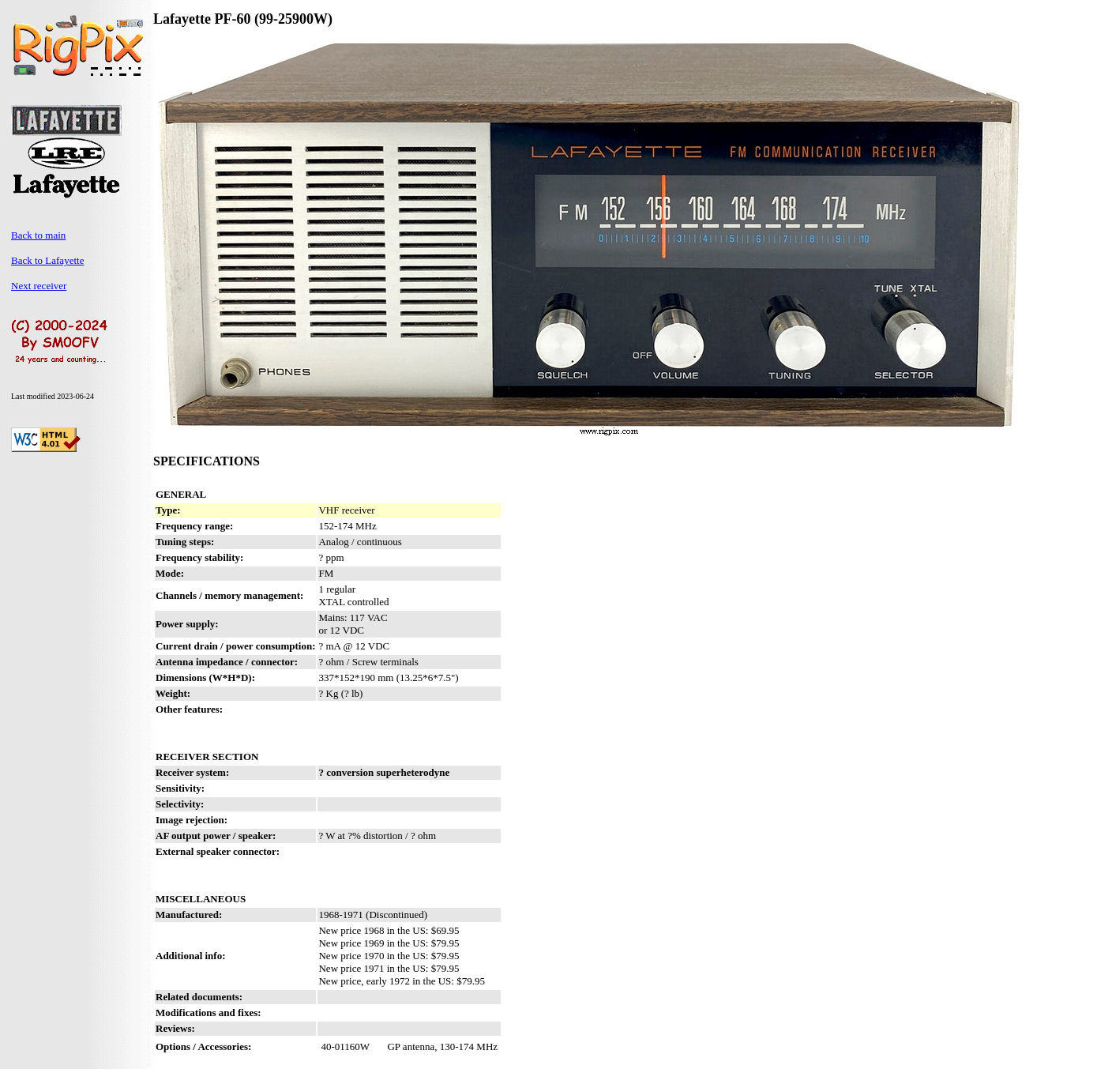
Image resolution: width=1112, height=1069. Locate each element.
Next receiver (38, 286)
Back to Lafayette (47, 260)
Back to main (38, 235)
